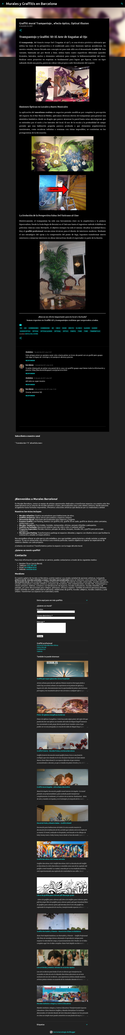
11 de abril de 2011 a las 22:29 (43, 365)
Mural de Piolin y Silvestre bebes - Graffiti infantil (54, 823)
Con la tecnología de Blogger (62, 1032)
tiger (80, 331)
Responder (30, 360)
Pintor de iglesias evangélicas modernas (51, 715)
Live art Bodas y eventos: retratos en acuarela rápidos (55, 967)
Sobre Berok (41, 647)
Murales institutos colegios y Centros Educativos (54, 1003)
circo (58, 328)
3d (21, 328)
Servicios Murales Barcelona (47, 645)
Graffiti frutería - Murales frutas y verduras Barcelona (56, 751)
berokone (30, 365)
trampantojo (95, 331)
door (64, 328)
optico (65, 331)
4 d (25, 328)
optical (35, 331)
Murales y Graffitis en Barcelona (31, 4)
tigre (86, 331)
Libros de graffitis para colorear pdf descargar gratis (55, 895)
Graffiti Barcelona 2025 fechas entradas (51, 859)
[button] (20, 30)
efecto (71, 328)
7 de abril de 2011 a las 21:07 (43, 352)
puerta (73, 331)
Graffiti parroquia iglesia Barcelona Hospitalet (53, 679)
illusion (87, 328)
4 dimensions (45, 328)
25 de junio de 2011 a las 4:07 (43, 378)
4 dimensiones (33, 328)
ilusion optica (25, 331)
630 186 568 (31, 565)
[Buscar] (122, 3)
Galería (39, 651)
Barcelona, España (31, 334)
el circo (79, 328)
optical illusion (46, 331)
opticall (57, 331)
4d (53, 328)
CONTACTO (41, 649)
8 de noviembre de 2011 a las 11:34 (45, 389)
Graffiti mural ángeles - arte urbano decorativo (53, 787)
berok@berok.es (30, 567)
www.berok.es (31, 569)
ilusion (94, 328)
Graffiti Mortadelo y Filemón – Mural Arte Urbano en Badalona (59, 931)
